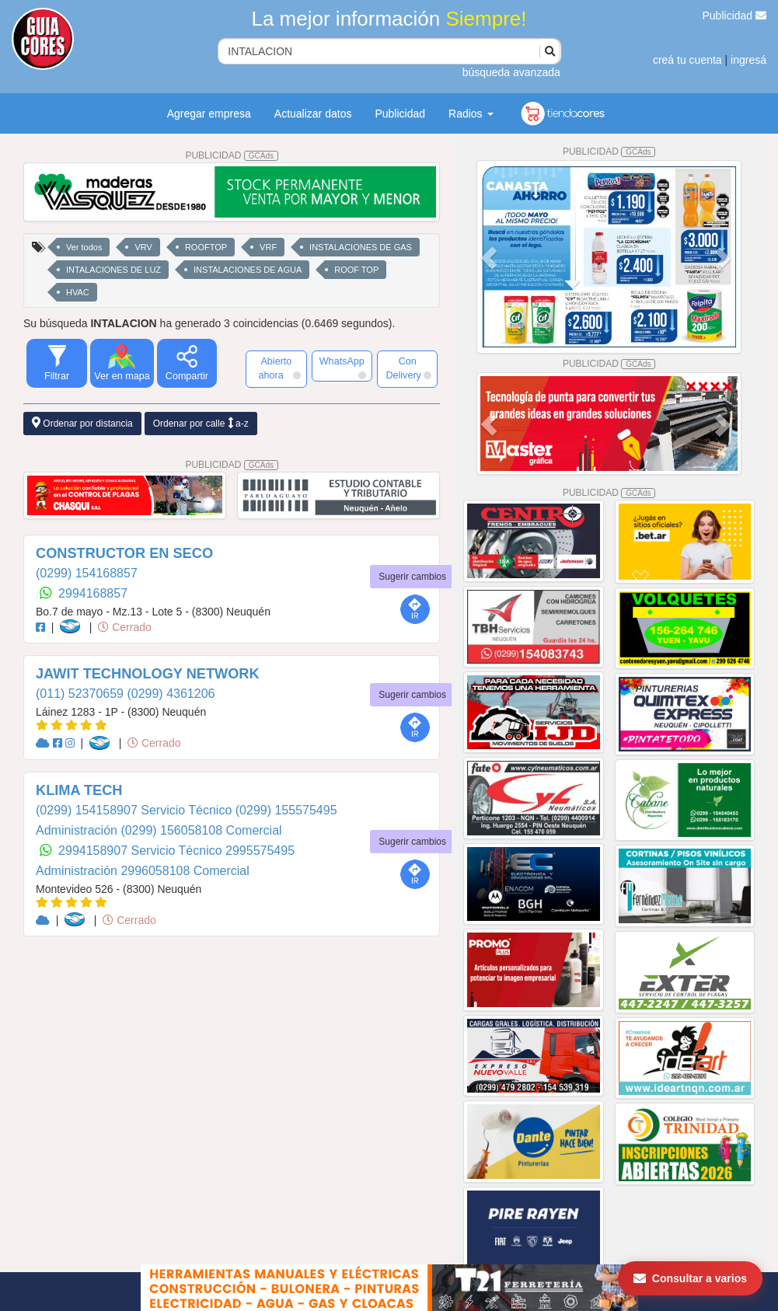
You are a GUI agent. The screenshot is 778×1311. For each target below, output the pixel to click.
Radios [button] (470, 113)
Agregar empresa (209, 113)
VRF (268, 247)
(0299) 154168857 (87, 573)
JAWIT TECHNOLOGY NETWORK (148, 674)
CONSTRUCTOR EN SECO (124, 553)
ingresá (748, 60)
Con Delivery (408, 368)
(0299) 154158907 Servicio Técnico (135, 810)
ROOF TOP (356, 269)
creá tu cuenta (687, 60)
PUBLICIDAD (231, 155)
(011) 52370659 (81, 693)
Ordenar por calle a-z (201, 423)
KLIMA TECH (79, 790)
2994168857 (92, 593)
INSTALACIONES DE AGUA (248, 269)
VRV (143, 247)
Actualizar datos (313, 113)
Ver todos (84, 247)
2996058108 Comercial (184, 870)
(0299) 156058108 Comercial (200, 830)
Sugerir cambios (412, 576)
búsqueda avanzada (511, 72)
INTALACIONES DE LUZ (113, 269)
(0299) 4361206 (171, 693)
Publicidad (735, 15)
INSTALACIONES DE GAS (360, 247)
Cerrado (124, 627)
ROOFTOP (206, 247)
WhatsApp (342, 367)
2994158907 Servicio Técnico (141, 850)
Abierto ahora (280, 368)
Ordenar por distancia (82, 423)
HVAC (77, 292)
